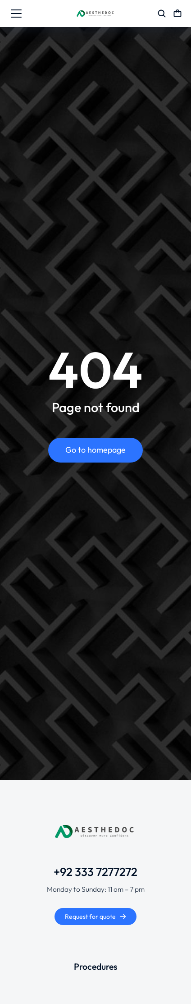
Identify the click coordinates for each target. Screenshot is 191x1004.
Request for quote (96, 916)
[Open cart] (177, 13)
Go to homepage (95, 450)
